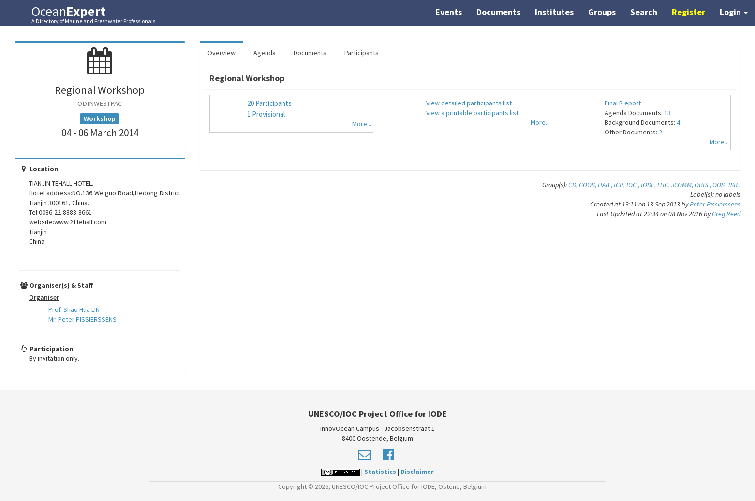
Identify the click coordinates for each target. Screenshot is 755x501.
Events (448, 11)
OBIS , (703, 184)
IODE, (649, 184)
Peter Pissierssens (715, 204)
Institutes (554, 11)
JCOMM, (683, 184)
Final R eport (623, 103)
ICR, (620, 184)
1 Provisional (266, 113)
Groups (602, 11)
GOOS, (588, 184)
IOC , (633, 184)
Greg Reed (726, 213)
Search (643, 11)
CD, (573, 184)
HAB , (606, 184)
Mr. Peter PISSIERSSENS (82, 319)
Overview (221, 52)
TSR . (733, 184)
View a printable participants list (472, 112)
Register (688, 11)
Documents (498, 11)
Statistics (380, 471)
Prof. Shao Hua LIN (74, 309)
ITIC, (664, 184)
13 (667, 112)
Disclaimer (417, 471)
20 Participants (269, 103)
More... (361, 123)
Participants (361, 52)
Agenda (264, 52)
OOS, (719, 184)
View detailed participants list (469, 103)
